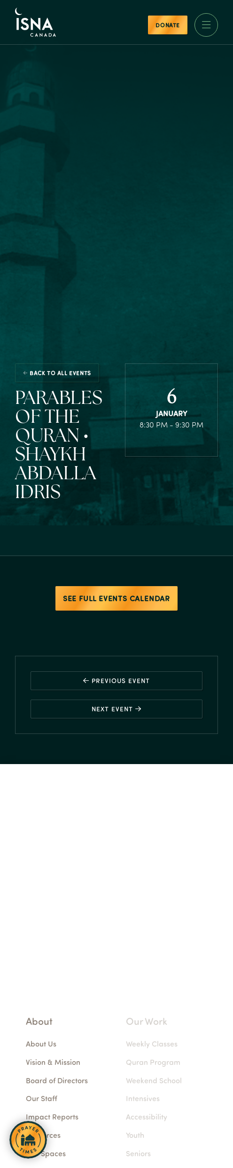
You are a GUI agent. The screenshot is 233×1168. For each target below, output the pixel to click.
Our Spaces (69, 1153)
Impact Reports (75, 1116)
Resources (66, 1135)
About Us (64, 1043)
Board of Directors (80, 1080)
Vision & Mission (76, 1062)
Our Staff (65, 1098)
